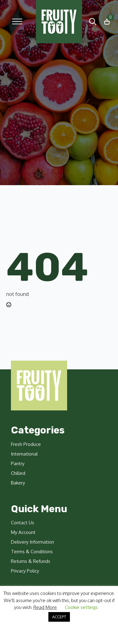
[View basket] (107, 22)
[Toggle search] (92, 21)
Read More (45, 607)
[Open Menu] (17, 21)
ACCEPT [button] (59, 616)
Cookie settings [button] (81, 607)
